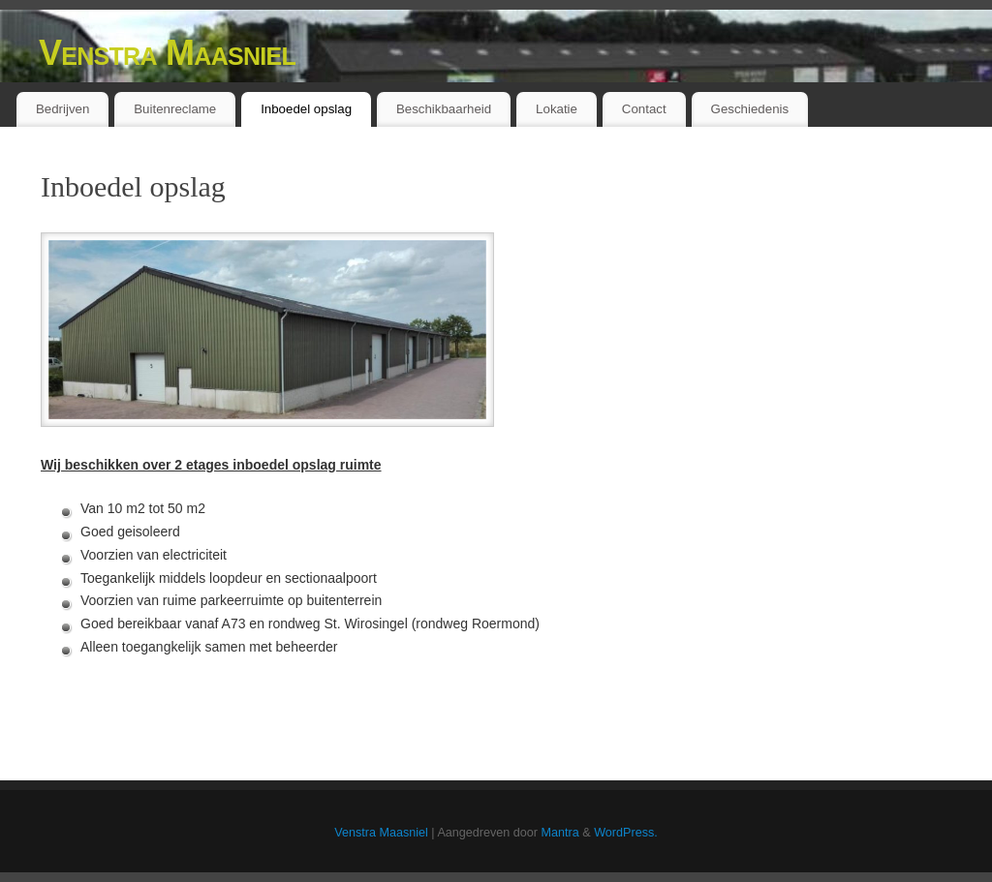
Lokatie (556, 109)
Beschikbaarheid (443, 109)
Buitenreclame (175, 109)
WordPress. (626, 832)
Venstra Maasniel (167, 53)
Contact (644, 109)
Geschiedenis (750, 109)
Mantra (560, 832)
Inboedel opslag (306, 109)
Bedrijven (62, 109)
